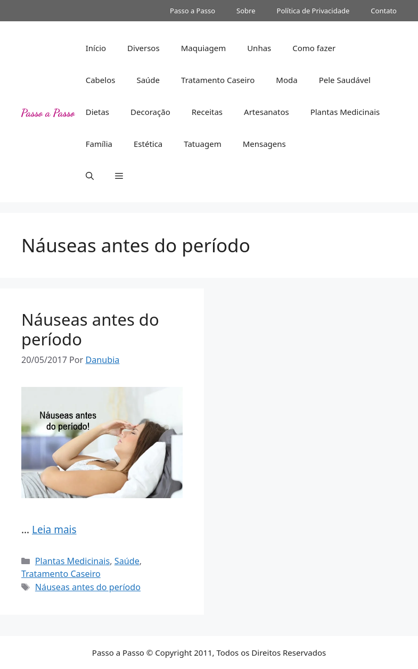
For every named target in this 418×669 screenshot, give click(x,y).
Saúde (148, 80)
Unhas (259, 48)
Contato (384, 10)
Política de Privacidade (313, 10)
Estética (148, 143)
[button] (89, 176)
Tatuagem (202, 143)
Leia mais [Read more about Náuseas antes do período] (54, 529)
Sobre (245, 10)
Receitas (207, 111)
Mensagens (264, 143)
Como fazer (313, 48)
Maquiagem (203, 48)
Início (96, 48)
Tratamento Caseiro (218, 80)
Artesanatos (266, 111)
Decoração (150, 111)
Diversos (143, 48)
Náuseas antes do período (90, 329)
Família (99, 143)
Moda (286, 80)
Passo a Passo (192, 10)
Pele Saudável (345, 80)
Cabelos (101, 80)
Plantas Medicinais (345, 111)
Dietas (97, 111)
